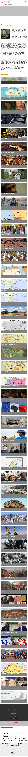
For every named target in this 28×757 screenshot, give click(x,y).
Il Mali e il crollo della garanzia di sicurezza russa (10, 700)
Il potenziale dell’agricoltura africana (7, 440)
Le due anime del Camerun (6, 454)
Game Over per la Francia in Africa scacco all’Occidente (11, 673)
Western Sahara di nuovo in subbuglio (8, 536)
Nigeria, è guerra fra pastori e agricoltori (8, 481)
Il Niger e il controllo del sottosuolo (7, 248)
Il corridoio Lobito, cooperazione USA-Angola (9, 632)
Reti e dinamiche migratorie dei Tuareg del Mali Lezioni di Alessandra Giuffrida (13, 605)
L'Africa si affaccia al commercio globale (8, 97)
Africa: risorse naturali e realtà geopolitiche (9, 563)
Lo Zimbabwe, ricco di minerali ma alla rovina (9, 618)
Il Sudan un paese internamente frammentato (9, 207)
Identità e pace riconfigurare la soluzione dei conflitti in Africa (12, 166)
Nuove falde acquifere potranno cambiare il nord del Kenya (11, 358)
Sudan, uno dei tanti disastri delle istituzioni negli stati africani (12, 591)
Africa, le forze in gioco (5, 550)
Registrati (13, 718)
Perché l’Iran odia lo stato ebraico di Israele (9, 646)
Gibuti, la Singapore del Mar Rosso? (7, 467)
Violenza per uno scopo (5, 138)
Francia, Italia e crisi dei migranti (7, 508)
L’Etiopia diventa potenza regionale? (7, 522)
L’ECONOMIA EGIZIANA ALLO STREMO (6, 81)
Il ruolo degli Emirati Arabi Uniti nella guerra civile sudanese (12, 687)
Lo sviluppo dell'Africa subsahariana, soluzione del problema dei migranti (12, 427)
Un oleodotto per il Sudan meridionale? (8, 152)
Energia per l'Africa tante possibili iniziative (9, 330)
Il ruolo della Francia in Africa (6, 412)
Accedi (14, 713)
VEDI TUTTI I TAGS (14, 748)
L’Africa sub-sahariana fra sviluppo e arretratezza (10, 399)
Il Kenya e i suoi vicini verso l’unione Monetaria (9, 385)
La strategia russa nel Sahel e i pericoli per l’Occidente (11, 659)
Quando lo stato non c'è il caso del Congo (8, 262)
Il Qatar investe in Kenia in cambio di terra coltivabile (10, 316)
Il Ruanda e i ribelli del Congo (6, 371)
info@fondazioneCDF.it (13, 752)
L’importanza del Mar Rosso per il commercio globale (10, 495)
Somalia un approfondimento (6, 234)
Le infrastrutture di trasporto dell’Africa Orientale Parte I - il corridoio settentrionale (13, 290)
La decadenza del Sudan (5, 275)
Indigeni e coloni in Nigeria (6, 179)
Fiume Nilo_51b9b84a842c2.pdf (9, 71)
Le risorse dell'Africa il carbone (6, 124)
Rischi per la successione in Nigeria (7, 193)
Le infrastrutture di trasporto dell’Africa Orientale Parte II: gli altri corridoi (13, 304)
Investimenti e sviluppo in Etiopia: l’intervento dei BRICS (11, 111)
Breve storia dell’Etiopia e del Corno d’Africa (9, 577)
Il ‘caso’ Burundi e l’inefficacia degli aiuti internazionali (10, 344)
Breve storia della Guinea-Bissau (7, 220)
